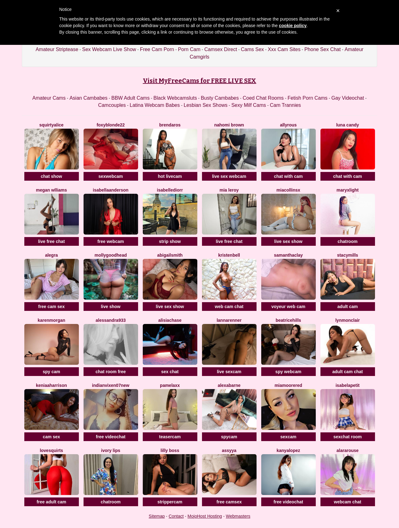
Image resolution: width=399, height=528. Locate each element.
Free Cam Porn (157, 49)
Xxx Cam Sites (284, 49)
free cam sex (51, 306)
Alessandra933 (111, 320)
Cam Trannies (285, 105)
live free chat (51, 241)
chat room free (110, 371)
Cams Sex (252, 49)
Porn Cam (189, 49)
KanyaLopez (288, 450)
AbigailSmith (170, 255)
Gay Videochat (347, 98)
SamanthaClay (288, 255)
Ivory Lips (110, 450)
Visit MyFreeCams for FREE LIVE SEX (199, 80)
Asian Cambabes (89, 98)
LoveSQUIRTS (51, 450)
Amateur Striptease (57, 49)
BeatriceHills (288, 320)
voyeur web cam (288, 306)
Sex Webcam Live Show (109, 49)
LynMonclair (347, 320)
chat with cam (288, 176)
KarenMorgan (51, 320)
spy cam (51, 371)
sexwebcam (111, 176)
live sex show (288, 241)
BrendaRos (169, 124)
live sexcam (229, 371)
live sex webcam (229, 176)
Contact (176, 516)
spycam (229, 436)
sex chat (170, 371)
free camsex (229, 501)
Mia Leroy (228, 190)
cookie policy (293, 25)
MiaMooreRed (288, 385)
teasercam (169, 436)
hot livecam (170, 176)
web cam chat (229, 306)
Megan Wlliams (51, 190)
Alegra (51, 255)
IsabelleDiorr (170, 190)
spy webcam (288, 371)
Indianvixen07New (110, 385)
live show (110, 306)
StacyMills (347, 255)
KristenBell (229, 255)
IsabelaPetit (347, 385)
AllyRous (288, 124)
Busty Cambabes (220, 98)
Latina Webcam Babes (155, 105)
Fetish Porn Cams (308, 98)
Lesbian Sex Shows (206, 105)
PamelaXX (170, 385)
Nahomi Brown (229, 124)
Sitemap (157, 516)
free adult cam (51, 501)
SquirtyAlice (51, 124)
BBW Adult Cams (130, 98)
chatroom (348, 241)
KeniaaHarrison (51, 385)
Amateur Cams (49, 98)
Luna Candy (347, 124)
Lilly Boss (170, 450)
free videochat (111, 436)
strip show (170, 241)
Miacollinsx (288, 190)
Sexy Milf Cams (248, 105)
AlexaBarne (229, 385)
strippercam (169, 501)
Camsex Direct (220, 49)
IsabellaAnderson (110, 190)
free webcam (111, 241)
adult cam (347, 306)
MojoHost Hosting (205, 516)
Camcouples (112, 105)
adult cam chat (347, 371)
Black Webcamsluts (175, 98)
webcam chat (347, 501)
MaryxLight (348, 190)
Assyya (229, 450)
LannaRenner (229, 320)
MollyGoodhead (110, 255)
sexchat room (347, 436)
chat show (51, 176)
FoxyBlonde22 (111, 124)
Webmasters (238, 516)
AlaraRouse (348, 450)
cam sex (51, 436)
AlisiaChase (170, 320)
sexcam (288, 436)
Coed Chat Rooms (263, 98)
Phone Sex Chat (322, 49)
